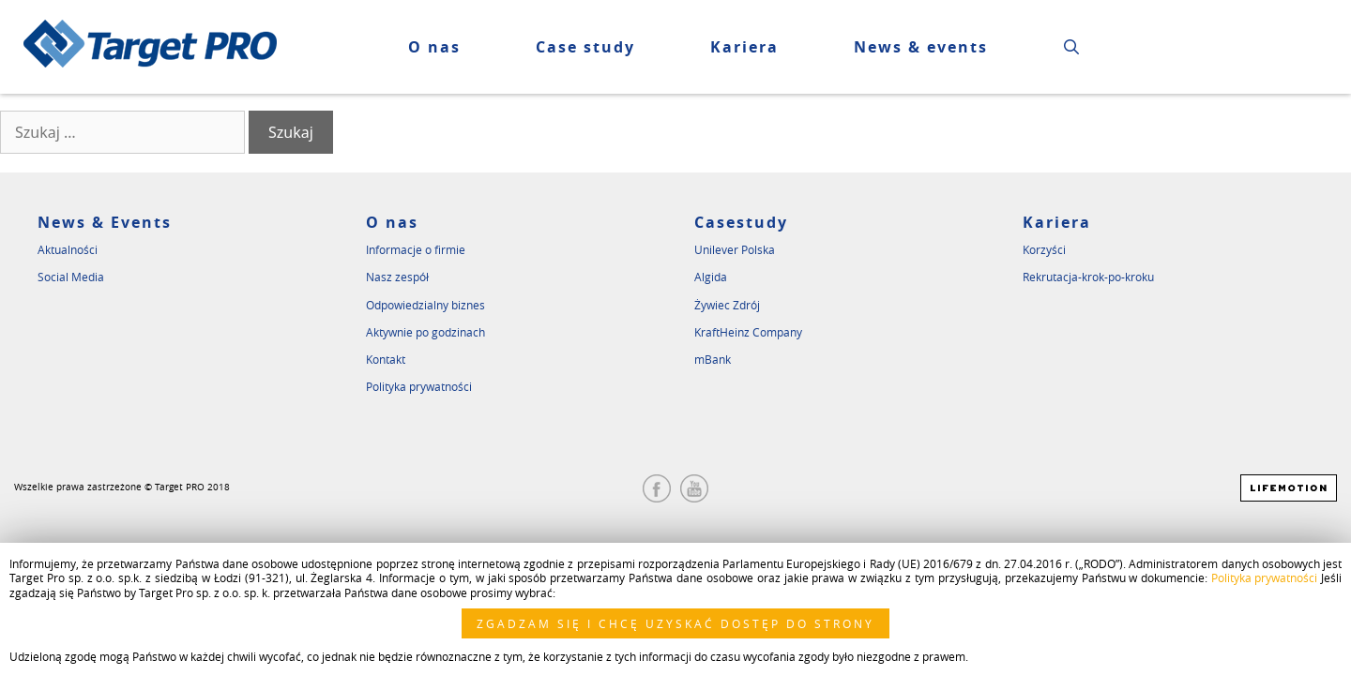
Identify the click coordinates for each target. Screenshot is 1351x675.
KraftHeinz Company (748, 331)
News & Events (105, 222)
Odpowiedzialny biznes (425, 304)
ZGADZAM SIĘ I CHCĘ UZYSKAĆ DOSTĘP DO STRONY (675, 623)
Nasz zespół (397, 276)
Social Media (71, 276)
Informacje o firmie (415, 249)
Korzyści (1044, 249)
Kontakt (385, 359)
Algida (710, 276)
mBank (712, 359)
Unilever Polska (734, 249)
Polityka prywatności (419, 386)
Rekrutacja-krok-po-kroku (1088, 276)
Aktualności (68, 249)
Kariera (1057, 222)
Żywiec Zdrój (727, 304)
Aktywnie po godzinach (425, 331)
